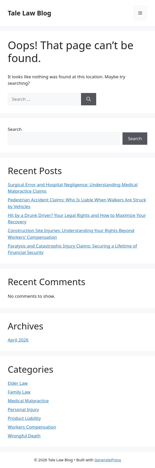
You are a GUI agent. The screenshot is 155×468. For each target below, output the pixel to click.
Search (15, 129)
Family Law (19, 392)
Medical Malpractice (28, 401)
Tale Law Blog (29, 12)
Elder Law (18, 383)
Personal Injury (23, 409)
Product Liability (24, 418)
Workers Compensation (32, 427)
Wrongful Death (24, 436)
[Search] (88, 99)
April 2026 (18, 340)
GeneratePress (107, 459)
